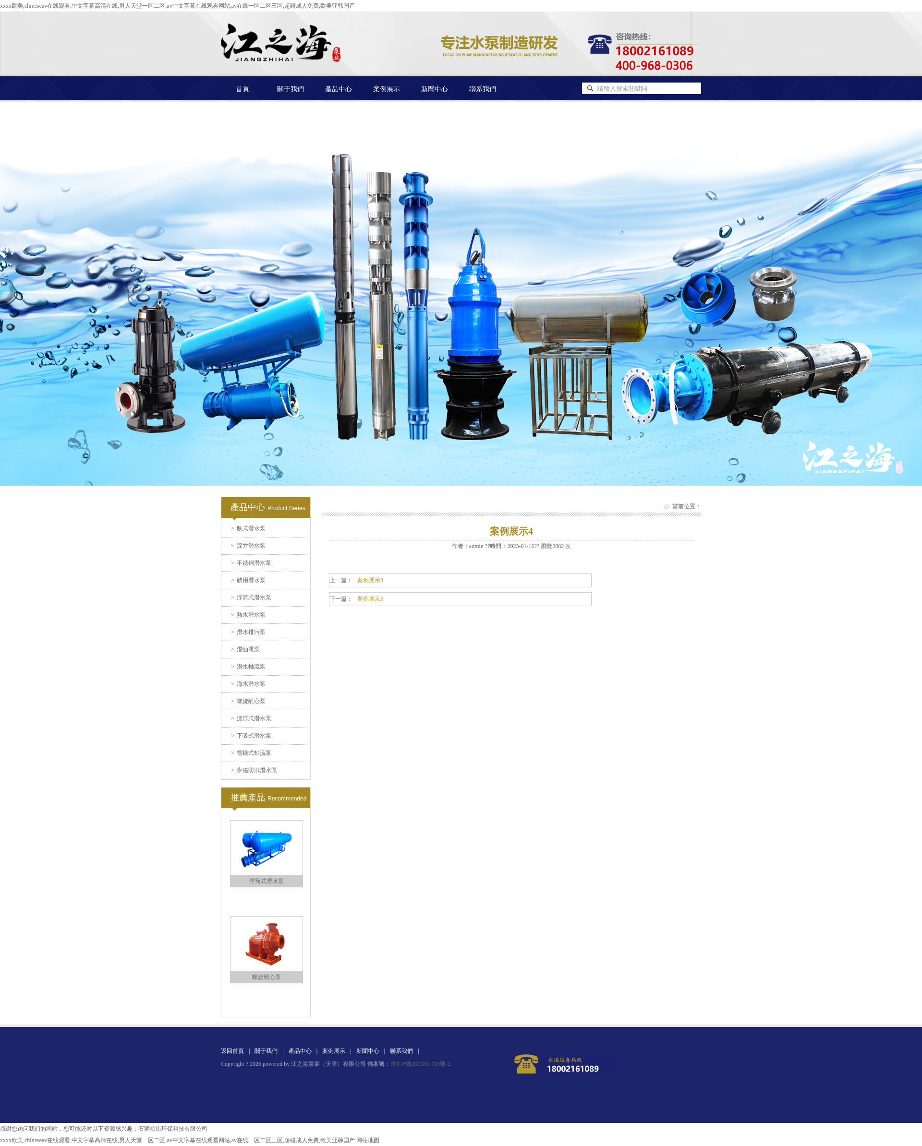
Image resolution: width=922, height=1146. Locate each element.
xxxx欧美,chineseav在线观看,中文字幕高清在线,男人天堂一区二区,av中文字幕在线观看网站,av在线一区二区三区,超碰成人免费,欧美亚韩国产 (177, 5)
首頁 (242, 89)
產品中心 (338, 89)
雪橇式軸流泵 (251, 753)
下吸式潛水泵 (251, 735)
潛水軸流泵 (248, 666)
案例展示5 (370, 599)
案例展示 (386, 89)
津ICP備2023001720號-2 (420, 1064)
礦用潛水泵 (248, 580)
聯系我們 (482, 89)
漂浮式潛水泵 (251, 718)
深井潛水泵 (248, 545)
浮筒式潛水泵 (251, 597)
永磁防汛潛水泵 (254, 770)
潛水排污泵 (248, 632)
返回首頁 (232, 1051)
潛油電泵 (245, 649)
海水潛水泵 (248, 683)
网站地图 (367, 1140)
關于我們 (290, 89)
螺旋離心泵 (248, 701)
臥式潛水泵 (248, 528)
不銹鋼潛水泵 (251, 563)
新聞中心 (434, 89)
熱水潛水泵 (248, 614)
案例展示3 (370, 580)
